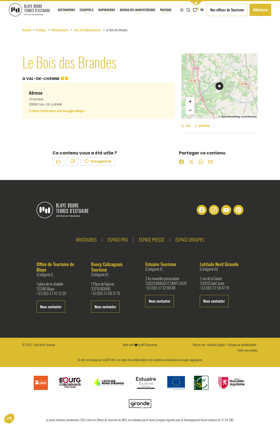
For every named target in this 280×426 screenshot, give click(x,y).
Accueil (26, 29)
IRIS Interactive (149, 344)
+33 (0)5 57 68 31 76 (105, 293)
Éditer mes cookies (248, 350)
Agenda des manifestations (137, 13)
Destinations (66, 13)
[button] (196, 3)
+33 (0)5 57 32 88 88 (160, 288)
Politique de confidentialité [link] (242, 344)
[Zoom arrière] (190, 110)
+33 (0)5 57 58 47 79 (214, 288)
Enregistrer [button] (98, 161)
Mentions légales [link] (216, 344)
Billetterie (260, 9)
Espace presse (151, 239)
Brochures (86, 239)
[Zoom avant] (190, 101)
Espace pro (118, 239)
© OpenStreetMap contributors (237, 116)
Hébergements (60, 29)
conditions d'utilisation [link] (165, 359)
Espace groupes (189, 239)
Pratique (166, 13)
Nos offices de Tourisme (227, 9)
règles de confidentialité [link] (134, 359)
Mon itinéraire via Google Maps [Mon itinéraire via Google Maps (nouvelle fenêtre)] (58, 111)
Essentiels (86, 13)
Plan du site (199, 344)
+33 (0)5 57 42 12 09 (51, 293)
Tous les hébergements (87, 29)
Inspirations (106, 13)
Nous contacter (51, 306)
